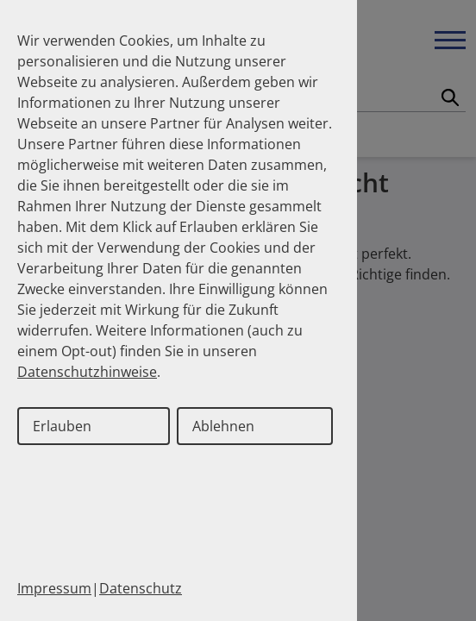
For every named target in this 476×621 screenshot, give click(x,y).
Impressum (54, 588)
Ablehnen (223, 426)
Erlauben (62, 426)
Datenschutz (140, 588)
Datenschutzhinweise (87, 371)
